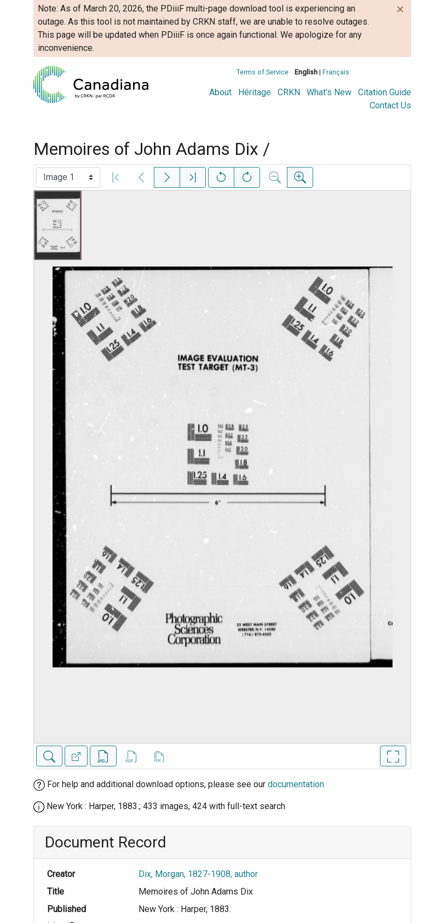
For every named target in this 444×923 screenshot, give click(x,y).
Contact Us (390, 105)
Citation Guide (384, 92)
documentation (296, 784)
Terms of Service (263, 72)
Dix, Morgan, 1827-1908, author (198, 874)
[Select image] (68, 177)
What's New (329, 92)
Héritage (254, 92)
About (220, 92)
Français (335, 72)
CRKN (289, 92)
